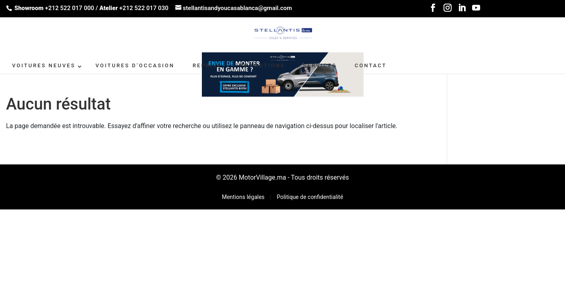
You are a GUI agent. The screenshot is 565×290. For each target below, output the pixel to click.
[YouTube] (476, 10)
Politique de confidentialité (310, 197)
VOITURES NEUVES (44, 65)
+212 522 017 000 (69, 8)
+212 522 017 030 (143, 8)
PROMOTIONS (262, 65)
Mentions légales (244, 197)
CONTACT (371, 65)
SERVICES (320, 65)
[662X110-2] (283, 74)
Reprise (207, 65)
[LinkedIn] (462, 10)
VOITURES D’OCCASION (135, 65)
